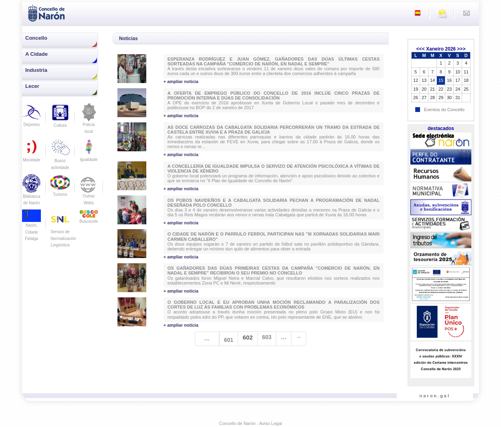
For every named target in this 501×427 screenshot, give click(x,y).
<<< (420, 49)
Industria (36, 70)
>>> (461, 49)
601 (228, 340)
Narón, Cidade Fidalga (31, 227)
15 (440, 80)
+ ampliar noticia (181, 81)
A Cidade (36, 54)
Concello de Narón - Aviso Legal (250, 423)
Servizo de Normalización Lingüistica (63, 231)
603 (266, 337)
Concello (36, 38)
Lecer (32, 86)
